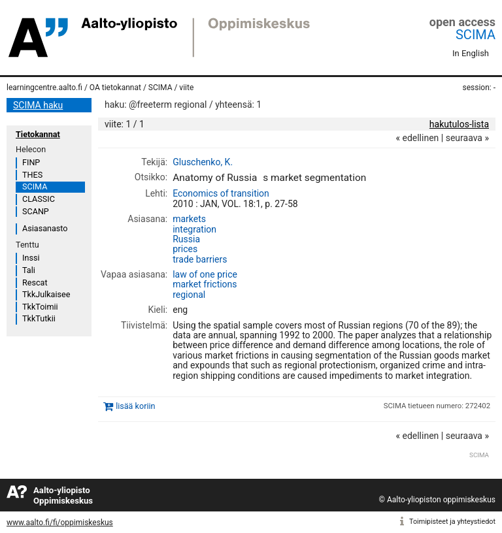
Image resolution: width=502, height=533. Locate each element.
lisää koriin (135, 406)
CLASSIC (38, 199)
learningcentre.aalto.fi (44, 87)
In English (470, 53)
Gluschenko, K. (203, 162)
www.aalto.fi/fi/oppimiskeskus (60, 522)
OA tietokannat (115, 87)
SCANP (35, 211)
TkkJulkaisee (46, 294)
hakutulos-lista (459, 124)
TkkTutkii (39, 318)
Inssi (30, 258)
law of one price (205, 274)
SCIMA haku (38, 105)
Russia (186, 239)
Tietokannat (38, 134)
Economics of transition (221, 193)
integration (194, 229)
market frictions (205, 284)
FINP (31, 162)
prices (185, 249)
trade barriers (200, 259)
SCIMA (475, 34)
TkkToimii (40, 307)
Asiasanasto (44, 228)
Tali (28, 270)
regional (189, 294)
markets (189, 219)
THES (32, 175)
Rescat (35, 282)
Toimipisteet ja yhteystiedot (452, 521)
